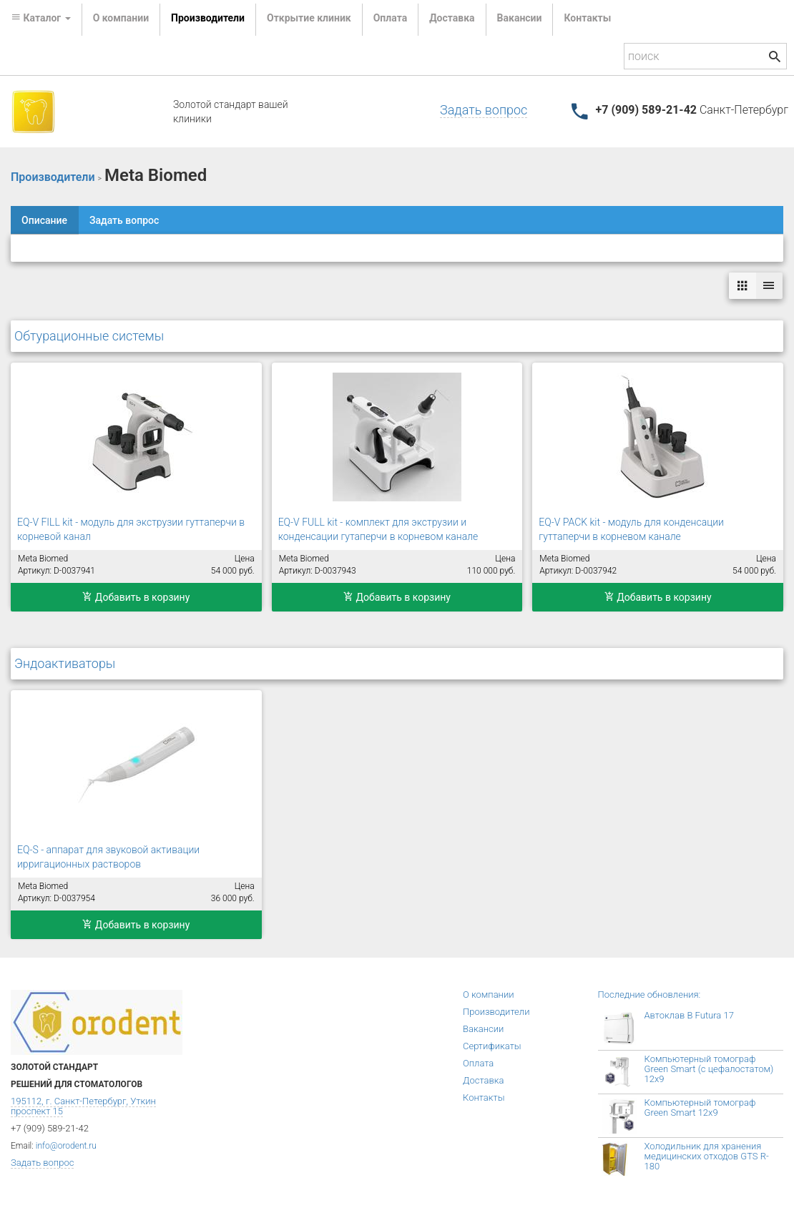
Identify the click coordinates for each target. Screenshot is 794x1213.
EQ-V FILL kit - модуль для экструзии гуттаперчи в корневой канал (131, 529)
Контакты (587, 18)
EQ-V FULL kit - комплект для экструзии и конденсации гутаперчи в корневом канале (378, 529)
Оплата (390, 18)
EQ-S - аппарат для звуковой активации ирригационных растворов (108, 857)
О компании (121, 18)
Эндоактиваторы (64, 663)
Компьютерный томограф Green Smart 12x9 (700, 1107)
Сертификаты (492, 1046)
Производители (208, 18)
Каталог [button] (41, 18)
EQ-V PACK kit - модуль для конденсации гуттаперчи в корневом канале (631, 529)
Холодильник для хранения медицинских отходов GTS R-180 (706, 1156)
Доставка (451, 18)
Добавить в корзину (136, 597)
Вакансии (519, 18)
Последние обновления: (649, 994)
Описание (44, 220)
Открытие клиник (309, 18)
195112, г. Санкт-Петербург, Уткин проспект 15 (83, 1106)
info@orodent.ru (66, 1146)
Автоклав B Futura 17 (689, 1015)
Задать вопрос (483, 109)
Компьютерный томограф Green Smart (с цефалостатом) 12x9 (709, 1069)
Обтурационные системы (89, 335)
